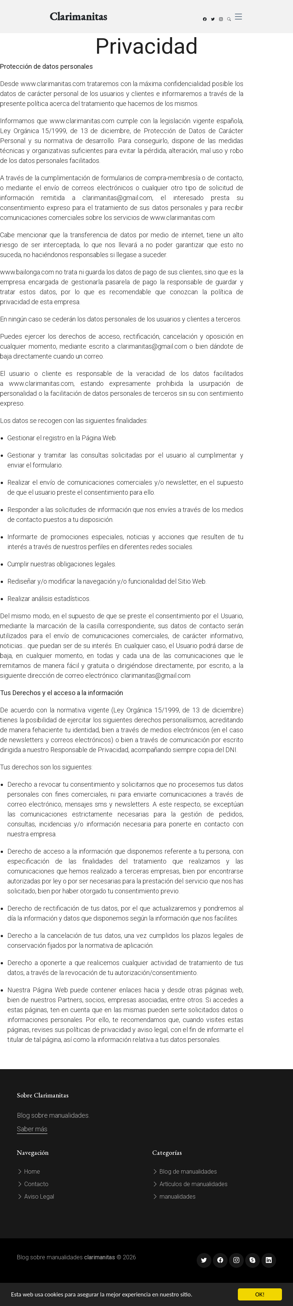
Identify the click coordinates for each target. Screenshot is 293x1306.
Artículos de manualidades (190, 1184)
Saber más (32, 1129)
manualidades (174, 1196)
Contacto (33, 1184)
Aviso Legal (35, 1196)
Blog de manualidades (184, 1171)
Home (28, 1171)
